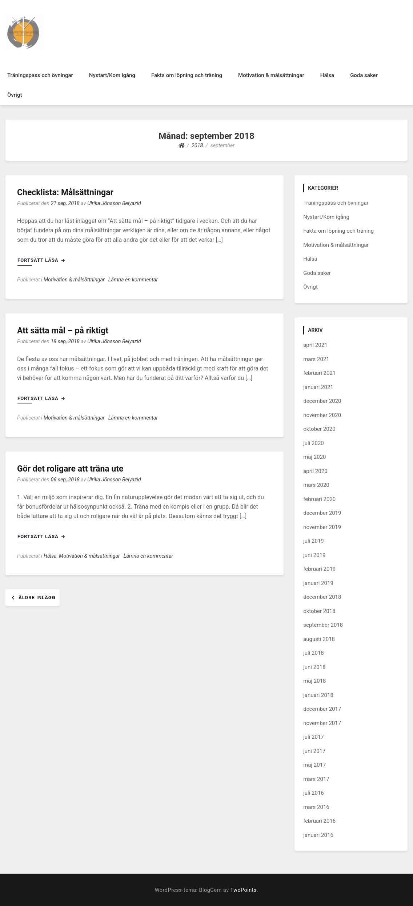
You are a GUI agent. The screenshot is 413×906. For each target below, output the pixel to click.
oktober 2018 (319, 611)
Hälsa (327, 75)
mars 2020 (316, 485)
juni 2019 (314, 555)
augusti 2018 (319, 639)
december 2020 (322, 401)
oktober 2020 (319, 429)
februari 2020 (319, 499)
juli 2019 (313, 541)
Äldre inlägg (37, 597)
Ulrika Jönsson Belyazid (114, 203)
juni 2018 (314, 667)
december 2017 (322, 709)
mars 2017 (316, 779)
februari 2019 (319, 569)
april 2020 (315, 471)
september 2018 (323, 625)
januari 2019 (318, 583)
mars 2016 (316, 807)
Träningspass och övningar (40, 75)
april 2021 (315, 345)
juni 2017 (314, 751)
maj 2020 (314, 457)
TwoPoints (243, 890)
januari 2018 (318, 695)
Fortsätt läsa (41, 260)
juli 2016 (313, 793)
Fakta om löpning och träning (186, 75)
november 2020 (322, 415)
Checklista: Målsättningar (65, 192)
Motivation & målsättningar (271, 75)
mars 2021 (316, 359)
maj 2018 (314, 681)
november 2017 (322, 723)
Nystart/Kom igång (112, 75)
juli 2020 (313, 443)
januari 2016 (318, 835)
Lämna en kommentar (133, 280)
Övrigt (14, 95)
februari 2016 (319, 821)
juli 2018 (313, 653)
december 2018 (322, 597)
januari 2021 (318, 387)
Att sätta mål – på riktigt (62, 331)
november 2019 (322, 527)
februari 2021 (319, 373)
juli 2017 (313, 737)
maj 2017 (314, 765)
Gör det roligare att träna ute (70, 469)
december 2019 (322, 513)
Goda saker (364, 75)
